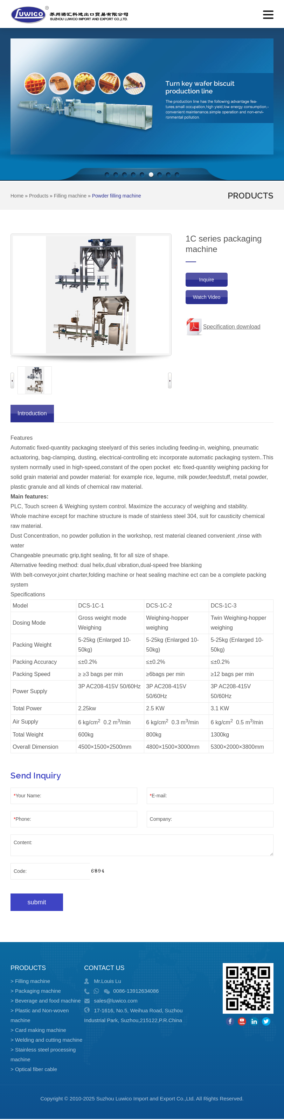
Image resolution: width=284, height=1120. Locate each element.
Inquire (206, 279)
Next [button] (170, 380)
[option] (35, 380)
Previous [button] (12, 380)
